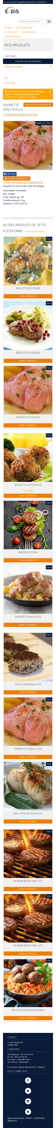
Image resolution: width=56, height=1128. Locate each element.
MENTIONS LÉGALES (15, 1118)
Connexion (46, 4)
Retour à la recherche (38, 104)
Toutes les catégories (28, 61)
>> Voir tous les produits (33, 231)
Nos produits (29, 32)
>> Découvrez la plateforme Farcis (20, 114)
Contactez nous (12, 36)
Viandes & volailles (28, 66)
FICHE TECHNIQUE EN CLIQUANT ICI (23, 182)
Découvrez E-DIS (24, 27)
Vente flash (9, 83)
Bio (6, 77)
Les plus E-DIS (11, 32)
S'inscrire (34, 4)
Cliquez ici (41, 2)
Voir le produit (28, 296)
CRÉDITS (29, 1118)
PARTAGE (10, 173)
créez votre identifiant (23, 94)
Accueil (8, 27)
